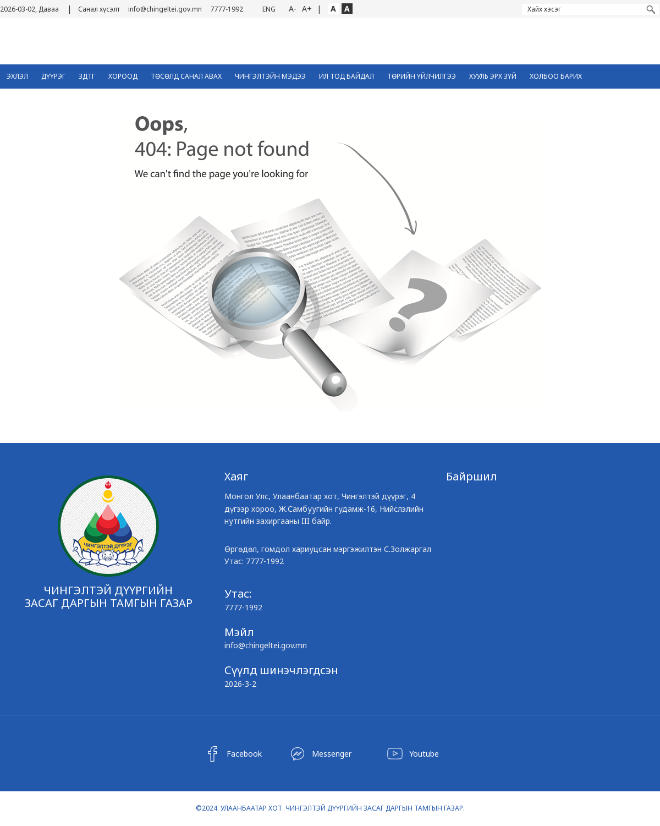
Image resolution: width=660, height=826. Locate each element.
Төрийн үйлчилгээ (421, 76)
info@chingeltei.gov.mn (165, 9)
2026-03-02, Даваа (29, 9)
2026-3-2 (240, 684)
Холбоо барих (556, 76)
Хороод (123, 76)
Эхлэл (17, 76)
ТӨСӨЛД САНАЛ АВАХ (186, 76)
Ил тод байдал (346, 76)
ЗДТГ (87, 76)
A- (292, 8)
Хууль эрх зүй (492, 76)
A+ (307, 8)
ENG (269, 9)
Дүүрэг (53, 76)
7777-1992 (226, 9)
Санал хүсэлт (99, 9)
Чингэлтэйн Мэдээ (270, 76)
